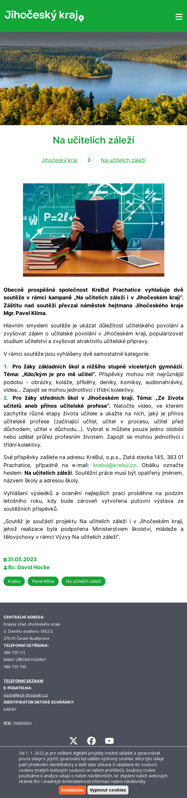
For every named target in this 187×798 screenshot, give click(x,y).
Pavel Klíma (43, 581)
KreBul (14, 581)
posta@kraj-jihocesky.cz (26, 695)
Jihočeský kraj (59, 160)
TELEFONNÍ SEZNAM (23, 681)
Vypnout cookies (108, 790)
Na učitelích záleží (123, 160)
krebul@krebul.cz (114, 465)
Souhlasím (72, 790)
